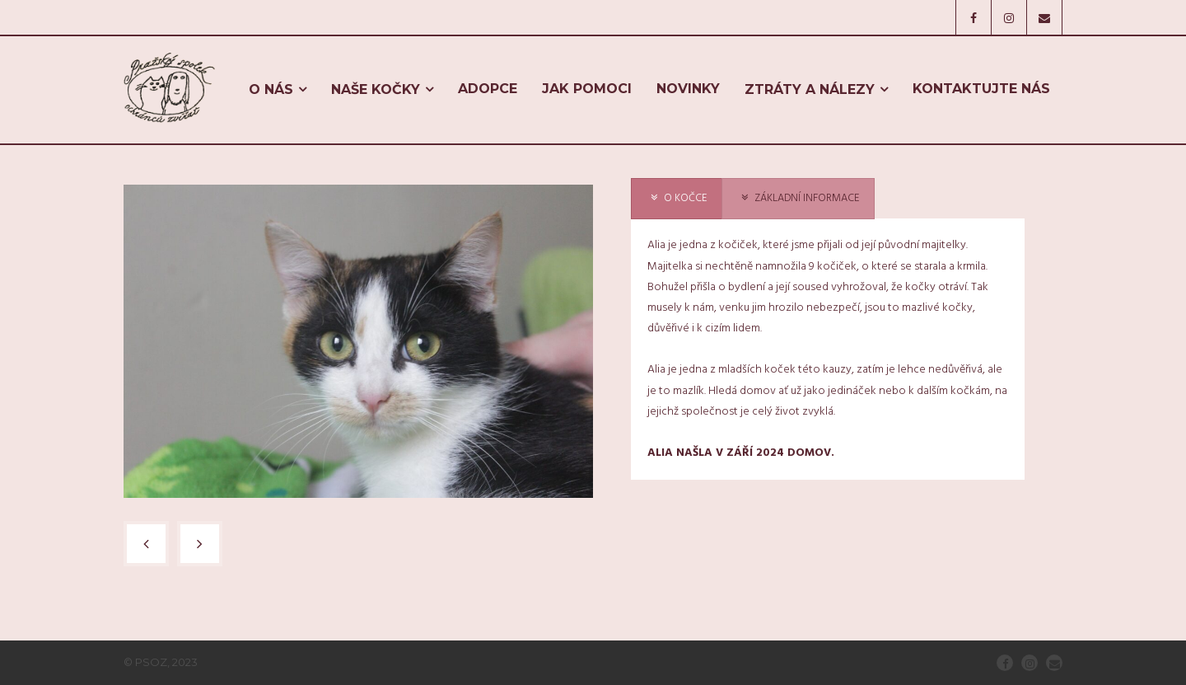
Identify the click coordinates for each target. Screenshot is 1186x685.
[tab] (676, 199)
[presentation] (676, 199)
